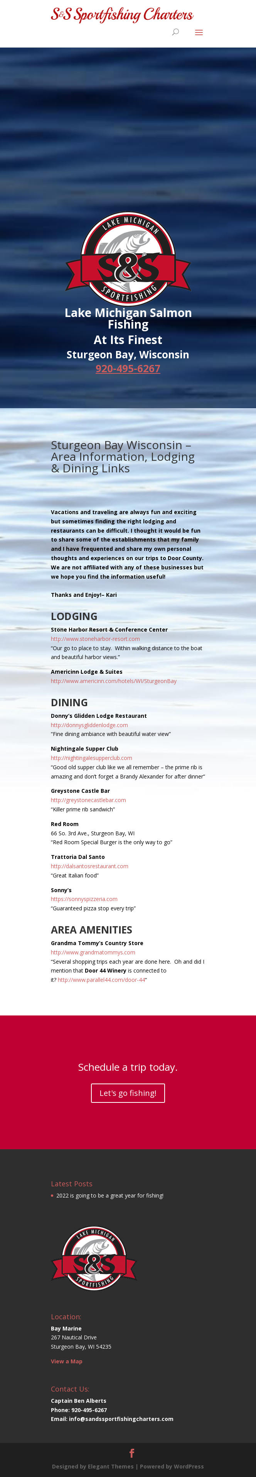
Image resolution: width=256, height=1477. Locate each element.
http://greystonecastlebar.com (88, 800)
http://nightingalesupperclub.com (91, 757)
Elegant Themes (111, 1466)
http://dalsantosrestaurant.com (89, 866)
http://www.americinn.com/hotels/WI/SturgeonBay (114, 681)
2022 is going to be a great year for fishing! (109, 1195)
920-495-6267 (128, 368)
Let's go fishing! (128, 1093)
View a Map (67, 1361)
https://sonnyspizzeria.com (84, 899)
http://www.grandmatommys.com (93, 952)
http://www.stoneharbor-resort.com (95, 638)
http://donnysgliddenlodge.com (89, 725)
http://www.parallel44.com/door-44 (101, 979)
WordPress (189, 1466)
